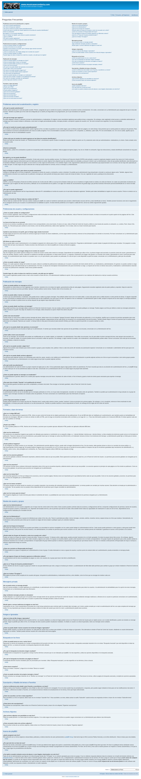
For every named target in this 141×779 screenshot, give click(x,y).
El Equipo (102, 773)
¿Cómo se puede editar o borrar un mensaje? (15, 62)
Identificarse (135, 15)
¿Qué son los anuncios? (9, 93)
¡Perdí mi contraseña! (8, 31)
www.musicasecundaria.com (72, 776)
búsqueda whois (7, 758)
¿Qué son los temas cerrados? (11, 96)
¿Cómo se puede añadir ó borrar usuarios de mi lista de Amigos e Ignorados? (92, 52)
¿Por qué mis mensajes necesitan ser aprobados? (16, 78)
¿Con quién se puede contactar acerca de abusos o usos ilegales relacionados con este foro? (96, 89)
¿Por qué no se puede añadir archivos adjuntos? (15, 71)
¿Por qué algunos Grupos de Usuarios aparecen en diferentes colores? (90, 33)
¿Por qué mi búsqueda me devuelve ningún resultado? (86, 59)
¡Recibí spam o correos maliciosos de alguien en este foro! (87, 45)
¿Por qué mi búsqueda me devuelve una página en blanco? (87, 61)
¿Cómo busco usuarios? (78, 62)
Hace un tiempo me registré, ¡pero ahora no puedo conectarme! (19, 35)
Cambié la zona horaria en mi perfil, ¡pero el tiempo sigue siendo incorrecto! (22, 48)
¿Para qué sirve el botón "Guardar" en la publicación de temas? (19, 76)
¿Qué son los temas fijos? (9, 95)
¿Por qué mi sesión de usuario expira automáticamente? (17, 28)
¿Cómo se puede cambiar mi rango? (12, 53)
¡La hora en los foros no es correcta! (12, 47)
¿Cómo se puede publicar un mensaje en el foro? (15, 60)
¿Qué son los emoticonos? (10, 88)
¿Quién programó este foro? (79, 85)
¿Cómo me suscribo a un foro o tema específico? (84, 71)
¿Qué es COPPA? (7, 36)
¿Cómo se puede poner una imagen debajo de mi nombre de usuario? (21, 51)
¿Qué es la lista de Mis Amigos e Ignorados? (83, 51)
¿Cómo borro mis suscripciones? (80, 73)
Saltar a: (107, 769)
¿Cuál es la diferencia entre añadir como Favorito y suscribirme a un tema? (91, 70)
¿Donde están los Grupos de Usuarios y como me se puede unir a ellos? (90, 30)
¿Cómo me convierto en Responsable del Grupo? (84, 31)
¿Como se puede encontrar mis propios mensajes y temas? (87, 64)
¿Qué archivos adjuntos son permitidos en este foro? (85, 78)
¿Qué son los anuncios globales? (11, 91)
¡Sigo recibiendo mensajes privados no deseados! (84, 43)
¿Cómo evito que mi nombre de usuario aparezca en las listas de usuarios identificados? (25, 30)
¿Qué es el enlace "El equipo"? (80, 36)
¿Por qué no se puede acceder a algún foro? (14, 70)
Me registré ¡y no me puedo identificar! (13, 33)
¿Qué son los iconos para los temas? (12, 98)
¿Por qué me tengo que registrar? (11, 27)
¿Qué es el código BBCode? (10, 85)
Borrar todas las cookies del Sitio (114, 773)
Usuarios (119, 15)
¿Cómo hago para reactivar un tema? (12, 79)
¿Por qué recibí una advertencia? (11, 73)
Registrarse (126, 15)
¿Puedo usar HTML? (8, 87)
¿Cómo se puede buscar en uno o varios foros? (84, 58)
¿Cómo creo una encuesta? (10, 65)
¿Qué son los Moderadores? (79, 27)
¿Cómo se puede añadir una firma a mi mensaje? (15, 63)
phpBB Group (69, 737)
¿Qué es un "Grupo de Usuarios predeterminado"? (85, 35)
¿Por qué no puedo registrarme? (11, 38)
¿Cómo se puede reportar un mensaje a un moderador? (17, 75)
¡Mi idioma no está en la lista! (10, 50)
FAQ (113, 15)
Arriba (6, 113)
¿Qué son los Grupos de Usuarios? (81, 28)
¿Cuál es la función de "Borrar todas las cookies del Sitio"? (18, 39)
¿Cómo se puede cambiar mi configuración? (14, 45)
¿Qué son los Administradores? (80, 25)
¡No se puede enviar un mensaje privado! (82, 42)
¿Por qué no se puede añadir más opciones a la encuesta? (18, 67)
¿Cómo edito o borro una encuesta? (12, 68)
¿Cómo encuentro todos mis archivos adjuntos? (84, 80)
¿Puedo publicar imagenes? (10, 90)
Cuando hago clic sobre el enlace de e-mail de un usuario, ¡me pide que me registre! (24, 55)
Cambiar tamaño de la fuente (136, 12)
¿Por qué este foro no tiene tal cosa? (81, 87)
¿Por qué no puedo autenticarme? (12, 25)
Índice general (9, 12)
